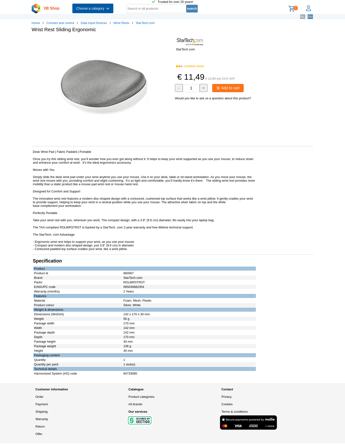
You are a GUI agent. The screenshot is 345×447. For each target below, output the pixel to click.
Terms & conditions (234, 411)
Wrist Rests (121, 23)
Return (40, 426)
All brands (135, 404)
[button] (168, 41)
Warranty (41, 419)
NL (303, 16)
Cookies (227, 404)
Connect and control (60, 23)
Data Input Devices (94, 23)
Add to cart (228, 88)
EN (310, 16)
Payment (41, 404)
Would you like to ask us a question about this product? (213, 98)
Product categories (141, 397)
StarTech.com (145, 23)
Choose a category (92, 8)
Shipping (41, 411)
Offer (38, 434)
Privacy (226, 397)
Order (39, 397)
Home (36, 23)
